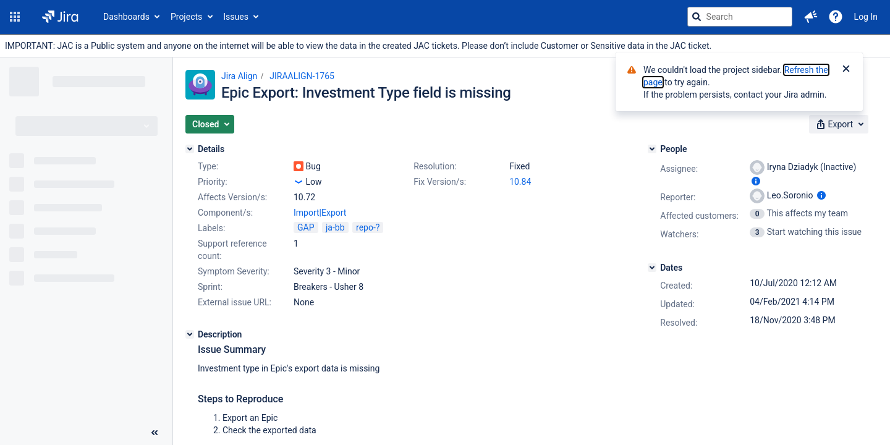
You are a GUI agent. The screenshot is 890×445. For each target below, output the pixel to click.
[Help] (836, 17)
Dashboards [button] (126, 17)
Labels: (211, 228)
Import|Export (320, 213)
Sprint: (210, 287)
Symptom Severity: (233, 271)
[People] (652, 149)
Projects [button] (186, 17)
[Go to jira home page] (60, 16)
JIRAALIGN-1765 (301, 76)
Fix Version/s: (439, 182)
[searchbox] (739, 17)
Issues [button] (235, 17)
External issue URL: (234, 302)
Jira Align (239, 76)
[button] (14, 16)
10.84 (520, 182)
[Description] (189, 334)
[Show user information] (756, 181)
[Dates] (652, 267)
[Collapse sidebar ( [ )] (154, 432)
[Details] (189, 149)
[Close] (846, 70)
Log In (866, 17)
